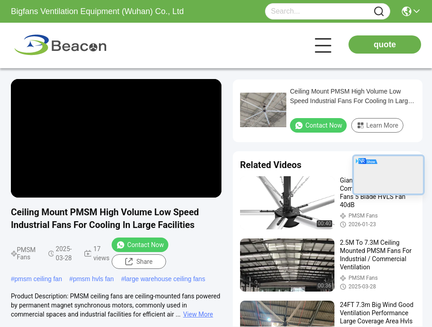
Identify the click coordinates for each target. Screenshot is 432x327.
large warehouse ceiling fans (165, 278)
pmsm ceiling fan (38, 278)
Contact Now (140, 245)
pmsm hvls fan (93, 278)
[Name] (378, 11)
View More (198, 314)
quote (385, 44)
